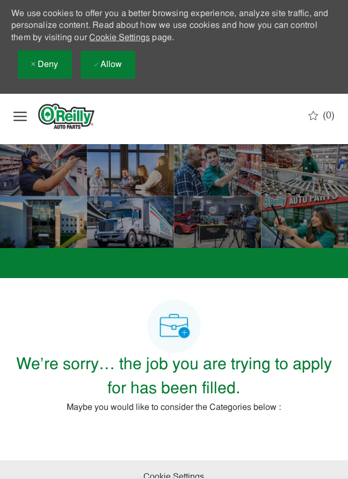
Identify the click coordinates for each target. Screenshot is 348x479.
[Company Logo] (75, 116)
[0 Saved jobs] (321, 116)
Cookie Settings (119, 38)
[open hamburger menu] (20, 116)
